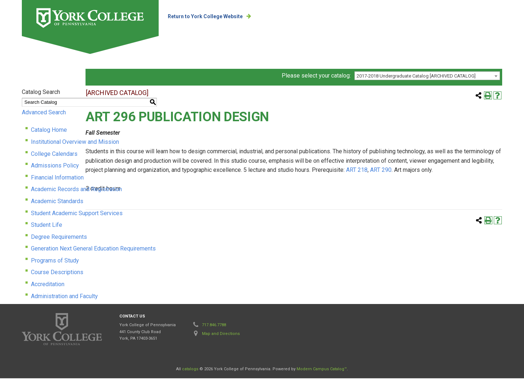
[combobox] (427, 76)
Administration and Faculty (64, 296)
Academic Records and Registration (76, 190)
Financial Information (57, 178)
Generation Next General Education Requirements (93, 249)
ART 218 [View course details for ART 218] (313, 180)
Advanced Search (44, 113)
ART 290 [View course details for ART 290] (337, 180)
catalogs (190, 369)
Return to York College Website (207, 16)
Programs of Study (55, 261)
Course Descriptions (57, 273)
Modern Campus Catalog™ (322, 369)
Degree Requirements (59, 237)
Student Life (46, 225)
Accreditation (47, 285)
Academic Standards (57, 201)
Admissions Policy (55, 166)
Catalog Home (49, 130)
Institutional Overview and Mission (75, 142)
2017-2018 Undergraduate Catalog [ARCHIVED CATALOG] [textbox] (416, 77)
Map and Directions (221, 334)
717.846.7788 (214, 325)
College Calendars (54, 154)
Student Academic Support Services (77, 213)
